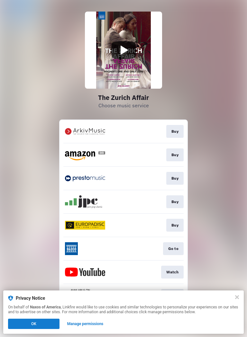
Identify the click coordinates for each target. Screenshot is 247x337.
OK (33, 324)
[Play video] (123, 50)
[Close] (237, 297)
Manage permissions (85, 324)
